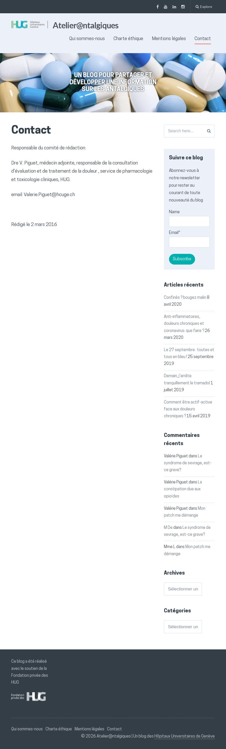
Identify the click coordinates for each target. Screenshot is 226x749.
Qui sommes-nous (87, 39)
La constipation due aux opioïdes (183, 489)
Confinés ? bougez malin (185, 298)
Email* (189, 239)
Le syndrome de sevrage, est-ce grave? (187, 463)
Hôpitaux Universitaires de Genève (184, 736)
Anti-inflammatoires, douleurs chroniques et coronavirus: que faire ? (184, 324)
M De (168, 528)
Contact (203, 39)
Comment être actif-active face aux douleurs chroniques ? (188, 409)
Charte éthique (128, 39)
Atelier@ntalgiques (85, 25)
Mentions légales (169, 39)
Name (189, 218)
